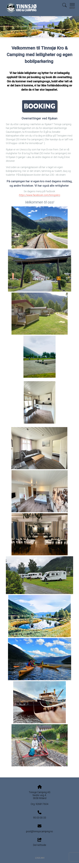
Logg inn (39, 858)
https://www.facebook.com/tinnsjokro (39, 195)
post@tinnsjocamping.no (39, 831)
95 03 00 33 (39, 817)
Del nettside (39, 842)
